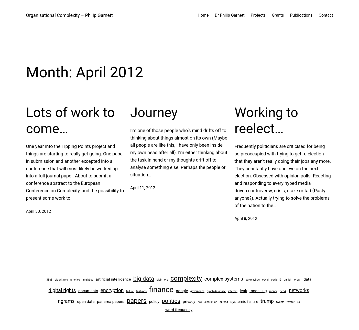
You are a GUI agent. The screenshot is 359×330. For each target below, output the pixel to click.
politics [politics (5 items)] (171, 300)
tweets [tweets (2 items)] (280, 302)
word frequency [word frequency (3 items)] (178, 309)
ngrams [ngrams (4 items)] (66, 301)
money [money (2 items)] (273, 291)
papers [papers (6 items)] (136, 300)
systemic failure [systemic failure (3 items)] (244, 301)
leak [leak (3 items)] (243, 291)
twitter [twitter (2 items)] (291, 302)
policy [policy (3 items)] (154, 301)
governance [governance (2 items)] (197, 291)
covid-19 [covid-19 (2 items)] (276, 279)
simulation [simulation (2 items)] (210, 302)
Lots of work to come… (70, 120)
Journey (154, 112)
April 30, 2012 (38, 211)
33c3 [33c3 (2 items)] (49, 279)
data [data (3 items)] (307, 279)
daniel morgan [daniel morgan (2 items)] (292, 279)
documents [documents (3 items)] (88, 291)
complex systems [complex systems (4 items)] (223, 279)
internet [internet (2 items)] (232, 291)
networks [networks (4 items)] (299, 290)
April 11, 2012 (142, 187)
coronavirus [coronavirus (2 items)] (252, 279)
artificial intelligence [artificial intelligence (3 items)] (113, 279)
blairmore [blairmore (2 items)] (162, 279)
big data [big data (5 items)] (143, 278)
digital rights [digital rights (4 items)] (62, 290)
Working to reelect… (266, 120)
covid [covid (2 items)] (265, 279)
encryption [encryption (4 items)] (112, 290)
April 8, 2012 (246, 218)
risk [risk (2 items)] (200, 302)
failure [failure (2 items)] (130, 291)
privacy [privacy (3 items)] (189, 301)
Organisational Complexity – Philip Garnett (69, 15)
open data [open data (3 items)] (86, 301)
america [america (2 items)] (75, 279)
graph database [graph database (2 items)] (216, 291)
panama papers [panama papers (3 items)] (110, 301)
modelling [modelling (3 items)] (258, 291)
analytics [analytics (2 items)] (87, 279)
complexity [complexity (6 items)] (186, 278)
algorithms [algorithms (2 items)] (61, 279)
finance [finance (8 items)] (161, 289)
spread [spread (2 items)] (224, 302)
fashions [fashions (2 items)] (141, 291)
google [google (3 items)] (182, 291)
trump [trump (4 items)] (267, 301)
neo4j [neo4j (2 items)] (283, 291)
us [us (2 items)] (298, 302)
